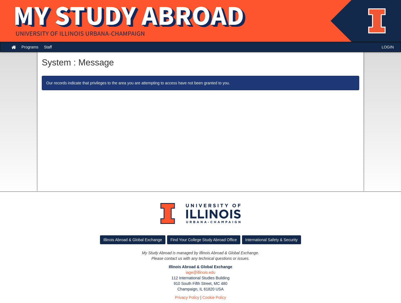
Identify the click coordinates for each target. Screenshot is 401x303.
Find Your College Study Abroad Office (203, 240)
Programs (29, 47)
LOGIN (388, 47)
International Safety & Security (271, 240)
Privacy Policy (187, 297)
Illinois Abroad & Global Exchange (132, 240)
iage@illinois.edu (200, 272)
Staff (48, 47)
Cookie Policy (214, 297)
